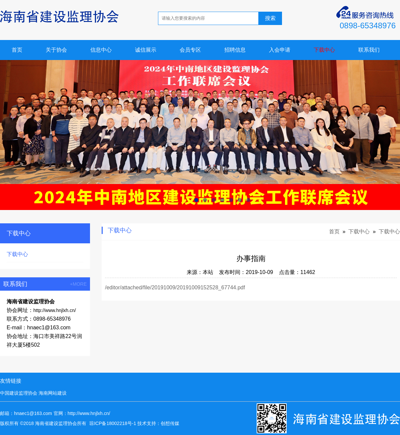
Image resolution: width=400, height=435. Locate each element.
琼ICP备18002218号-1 (112, 423)
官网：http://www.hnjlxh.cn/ (82, 413)
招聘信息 (235, 50)
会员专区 (190, 50)
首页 (17, 50)
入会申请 (279, 50)
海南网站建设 (53, 393)
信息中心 (101, 50)
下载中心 (324, 50)
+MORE (78, 284)
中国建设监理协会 (18, 393)
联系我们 (369, 50)
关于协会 (56, 50)
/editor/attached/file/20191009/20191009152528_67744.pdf (175, 287)
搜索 (270, 18)
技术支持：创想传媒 (158, 423)
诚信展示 (145, 50)
